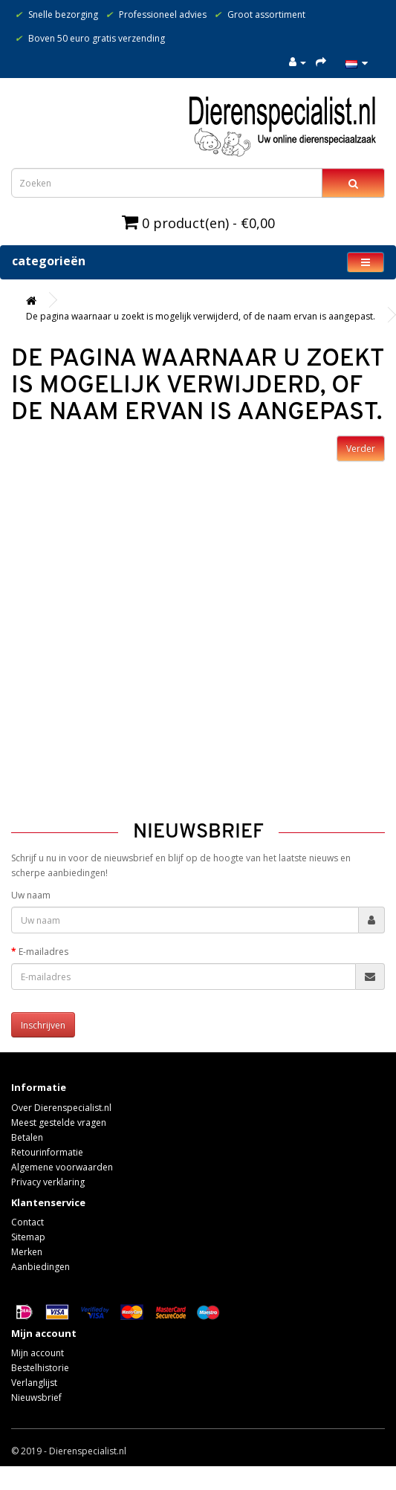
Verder (360, 448)
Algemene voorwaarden (62, 1167)
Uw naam (31, 895)
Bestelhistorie (40, 1367)
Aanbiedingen (40, 1266)
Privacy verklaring (48, 1182)
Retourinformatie (47, 1152)
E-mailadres (43, 951)
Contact (27, 1222)
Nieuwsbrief (36, 1397)
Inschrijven (43, 1025)
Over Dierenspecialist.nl (61, 1107)
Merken (26, 1252)
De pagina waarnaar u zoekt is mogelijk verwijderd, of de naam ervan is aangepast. (200, 316)
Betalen (27, 1137)
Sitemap (28, 1237)
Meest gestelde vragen (58, 1122)
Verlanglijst (34, 1382)
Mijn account (37, 1353)
